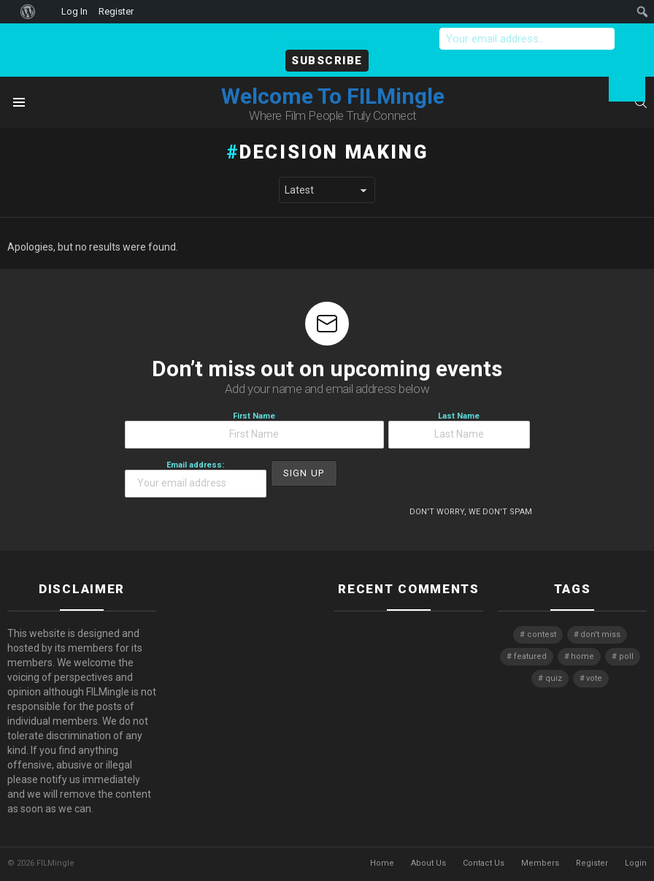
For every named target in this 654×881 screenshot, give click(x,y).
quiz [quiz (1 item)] (553, 678)
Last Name (459, 430)
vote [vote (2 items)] (594, 678)
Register (592, 863)
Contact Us (483, 863)
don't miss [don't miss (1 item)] (600, 634)
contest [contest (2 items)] (541, 634)
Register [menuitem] (116, 11)
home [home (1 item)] (582, 656)
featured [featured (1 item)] (530, 656)
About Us (428, 863)
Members (540, 863)
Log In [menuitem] (74, 11)
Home (382, 863)
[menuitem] (7, 11)
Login (636, 863)
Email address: (195, 478)
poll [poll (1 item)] (626, 656)
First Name (254, 430)
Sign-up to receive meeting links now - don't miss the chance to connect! (234, 38)
